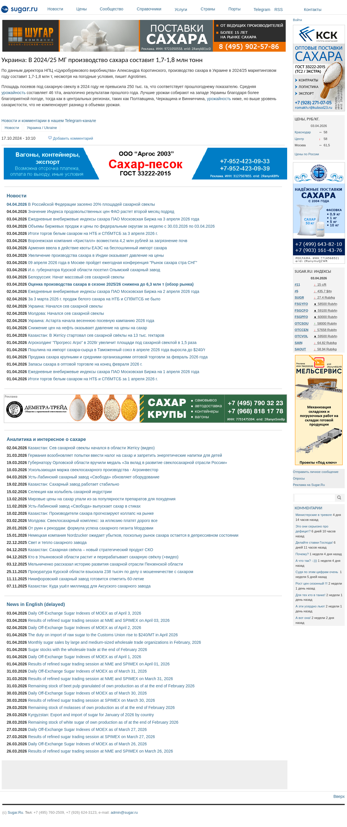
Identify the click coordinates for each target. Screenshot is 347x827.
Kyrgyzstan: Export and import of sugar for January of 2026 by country (91, 714)
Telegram (262, 9)
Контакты (312, 9)
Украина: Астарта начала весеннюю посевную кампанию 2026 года (91, 320)
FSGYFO (301, 304)
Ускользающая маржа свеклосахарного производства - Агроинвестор (93, 469)
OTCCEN (301, 330)
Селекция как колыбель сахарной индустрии (70, 491)
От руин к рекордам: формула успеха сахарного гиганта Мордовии (90, 528)
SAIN (298, 343)
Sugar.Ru (15, 812)
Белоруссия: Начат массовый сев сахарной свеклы (76, 277)
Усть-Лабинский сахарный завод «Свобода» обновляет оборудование (93, 477)
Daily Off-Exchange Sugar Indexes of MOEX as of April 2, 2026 (84, 627)
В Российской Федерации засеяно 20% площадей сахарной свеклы (91, 204)
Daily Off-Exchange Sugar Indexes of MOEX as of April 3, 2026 (84, 613)
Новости (60, 9)
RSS (278, 9)
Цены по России (307, 154)
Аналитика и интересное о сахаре (46, 439)
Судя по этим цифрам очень (317, 572)
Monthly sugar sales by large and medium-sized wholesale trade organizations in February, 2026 (114, 642)
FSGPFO (301, 317)
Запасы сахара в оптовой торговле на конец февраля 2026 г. (85, 364)
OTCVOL (301, 336)
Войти (297, 20)
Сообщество (117, 9)
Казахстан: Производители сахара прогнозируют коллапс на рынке (91, 513)
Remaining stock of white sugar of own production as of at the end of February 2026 (103, 722)
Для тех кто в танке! (310, 595)
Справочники (154, 9)
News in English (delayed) (36, 604)
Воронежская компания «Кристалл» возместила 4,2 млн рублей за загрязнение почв (107, 240)
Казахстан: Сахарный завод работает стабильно (73, 484)
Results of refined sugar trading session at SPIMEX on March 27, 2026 (91, 736)
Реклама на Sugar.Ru (309, 485)
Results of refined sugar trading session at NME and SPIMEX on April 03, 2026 (99, 620)
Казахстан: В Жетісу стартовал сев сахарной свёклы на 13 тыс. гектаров (96, 335)
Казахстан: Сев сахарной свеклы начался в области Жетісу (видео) (91, 448)
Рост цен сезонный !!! (312, 583)
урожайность (13, 92)
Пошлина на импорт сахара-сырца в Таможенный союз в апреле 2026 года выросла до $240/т (116, 349)
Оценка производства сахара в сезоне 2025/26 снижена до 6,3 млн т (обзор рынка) (110, 284)
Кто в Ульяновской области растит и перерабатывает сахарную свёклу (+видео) (103, 557)
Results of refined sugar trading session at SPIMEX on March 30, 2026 (91, 700)
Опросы (299, 478)
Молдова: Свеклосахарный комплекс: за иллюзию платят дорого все (93, 520)
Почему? (302, 554)
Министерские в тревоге (314, 515)
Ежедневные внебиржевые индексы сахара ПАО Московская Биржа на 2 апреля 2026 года (113, 291)
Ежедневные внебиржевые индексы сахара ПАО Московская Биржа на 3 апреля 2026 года (113, 219)
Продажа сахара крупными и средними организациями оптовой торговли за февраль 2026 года (118, 357)
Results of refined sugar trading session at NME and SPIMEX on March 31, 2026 (100, 678)
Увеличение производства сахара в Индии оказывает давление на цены (96, 255)
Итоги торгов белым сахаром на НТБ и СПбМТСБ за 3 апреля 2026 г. (93, 233)
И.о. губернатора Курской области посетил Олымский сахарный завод (94, 269)
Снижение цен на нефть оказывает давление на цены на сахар (87, 327)
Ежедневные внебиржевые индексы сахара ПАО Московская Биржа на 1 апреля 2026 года (113, 371)
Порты (239, 9)
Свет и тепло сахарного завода (57, 542)
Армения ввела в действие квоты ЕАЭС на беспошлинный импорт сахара (97, 248)
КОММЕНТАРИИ (308, 508)
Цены (86, 9)
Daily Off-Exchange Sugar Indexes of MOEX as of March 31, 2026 (87, 671)
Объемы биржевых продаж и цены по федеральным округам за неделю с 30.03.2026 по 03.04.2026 (121, 226)
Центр (299, 139)
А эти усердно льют (310, 606)
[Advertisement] (144, 775)
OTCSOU (302, 323)
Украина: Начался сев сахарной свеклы (65, 306)
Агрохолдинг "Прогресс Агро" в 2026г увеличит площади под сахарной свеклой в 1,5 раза (112, 342)
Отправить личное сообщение (315, 472)
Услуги (181, 9)
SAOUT (300, 349)
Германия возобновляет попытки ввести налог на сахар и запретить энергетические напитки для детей (125, 455)
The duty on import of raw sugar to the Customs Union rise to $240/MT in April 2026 (103, 635)
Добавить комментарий (73, 138)
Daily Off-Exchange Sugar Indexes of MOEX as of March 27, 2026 (87, 729)
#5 (296, 291)
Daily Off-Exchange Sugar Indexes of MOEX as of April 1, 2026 (84, 656)
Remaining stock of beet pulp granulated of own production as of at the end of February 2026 (111, 686)
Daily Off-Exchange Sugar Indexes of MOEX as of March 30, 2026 (87, 693)
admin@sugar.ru (124, 812)
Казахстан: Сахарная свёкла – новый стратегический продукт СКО (90, 549)
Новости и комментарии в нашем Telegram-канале (48, 120)
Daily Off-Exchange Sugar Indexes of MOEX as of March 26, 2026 (87, 744)
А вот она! (303, 618)
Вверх (339, 796)
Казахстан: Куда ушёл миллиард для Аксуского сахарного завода (89, 586)
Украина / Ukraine (42, 128)
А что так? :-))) (306, 560)
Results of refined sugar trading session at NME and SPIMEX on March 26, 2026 (100, 751)
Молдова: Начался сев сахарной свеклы (66, 313)
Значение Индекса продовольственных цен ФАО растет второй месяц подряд (101, 211)
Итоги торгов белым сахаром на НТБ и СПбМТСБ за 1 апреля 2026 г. (93, 379)
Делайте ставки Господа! (314, 542)
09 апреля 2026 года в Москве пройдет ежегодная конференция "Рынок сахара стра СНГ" (112, 262)
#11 (297, 284)
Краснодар (303, 132)
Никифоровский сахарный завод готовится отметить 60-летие (86, 579)
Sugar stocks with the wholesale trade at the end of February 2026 (87, 649)
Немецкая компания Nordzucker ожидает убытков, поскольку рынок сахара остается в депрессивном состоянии (133, 535)
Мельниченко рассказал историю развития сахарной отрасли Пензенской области (105, 564)
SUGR (299, 297)
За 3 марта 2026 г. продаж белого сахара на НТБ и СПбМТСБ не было (94, 299)
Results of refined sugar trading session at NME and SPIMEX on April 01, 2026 (99, 664)
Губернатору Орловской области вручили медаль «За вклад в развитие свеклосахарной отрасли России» (127, 462)
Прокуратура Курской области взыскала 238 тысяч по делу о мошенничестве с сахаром (110, 571)
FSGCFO (301, 310)
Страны (213, 9)
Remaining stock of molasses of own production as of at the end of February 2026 (101, 707)
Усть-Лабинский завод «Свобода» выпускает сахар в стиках (84, 506)
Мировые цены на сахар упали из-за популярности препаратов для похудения (102, 499)
